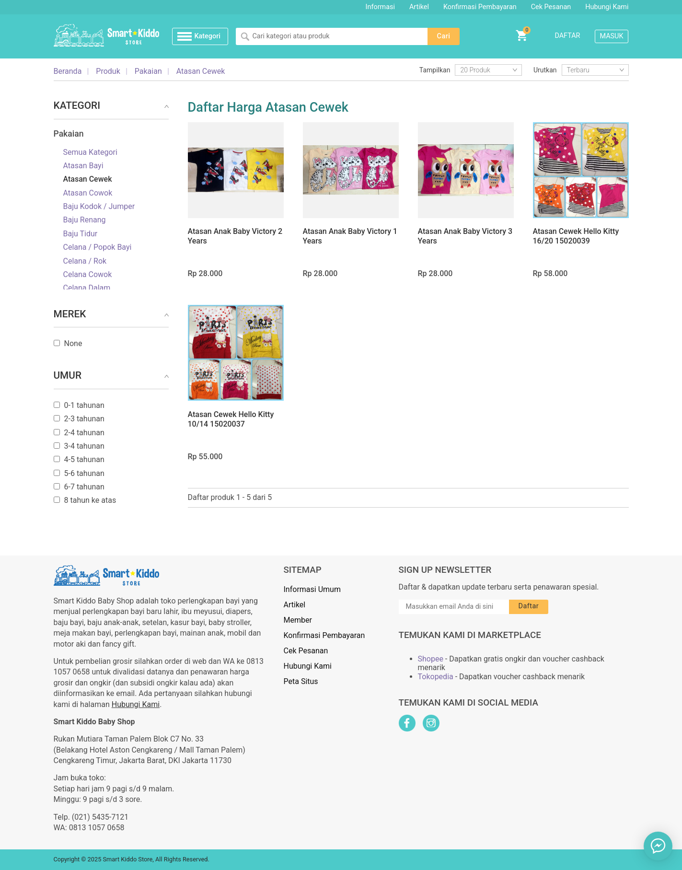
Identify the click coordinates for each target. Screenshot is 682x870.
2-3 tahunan (84, 419)
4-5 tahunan (84, 459)
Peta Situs (301, 681)
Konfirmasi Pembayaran (480, 7)
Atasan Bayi (83, 166)
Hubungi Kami (606, 7)
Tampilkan (435, 70)
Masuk (612, 36)
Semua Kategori (90, 152)
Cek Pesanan (551, 7)
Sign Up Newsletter (445, 570)
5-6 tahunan (84, 473)
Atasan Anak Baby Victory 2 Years (235, 236)
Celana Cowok (87, 274)
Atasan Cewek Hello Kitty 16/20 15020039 (576, 236)
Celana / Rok (85, 261)
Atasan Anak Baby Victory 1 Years (350, 236)
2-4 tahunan (84, 433)
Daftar (567, 36)
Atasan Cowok (88, 193)
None (73, 343)
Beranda (68, 71)
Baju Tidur (80, 234)
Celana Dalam (87, 288)
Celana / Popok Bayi (97, 247)
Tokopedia (435, 677)
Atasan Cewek (87, 179)
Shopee (430, 659)
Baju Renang (84, 220)
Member (298, 620)
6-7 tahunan (84, 487)
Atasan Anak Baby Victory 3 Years (465, 236)
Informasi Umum (312, 589)
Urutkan (545, 70)
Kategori (207, 36)
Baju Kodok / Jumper (99, 206)
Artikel (419, 7)
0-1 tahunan (84, 405)
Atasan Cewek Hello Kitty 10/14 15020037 (231, 419)
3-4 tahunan (84, 446)
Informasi (380, 7)
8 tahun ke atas (90, 500)
